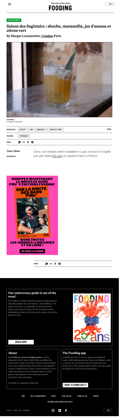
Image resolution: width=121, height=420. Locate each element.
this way (57, 156)
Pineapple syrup (55, 129)
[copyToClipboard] (23, 142)
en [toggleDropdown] (111, 4)
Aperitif (23, 129)
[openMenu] (9, 4)
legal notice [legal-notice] (66, 396)
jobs (23, 396)
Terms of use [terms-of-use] (82, 396)
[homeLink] (60, 7)
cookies (96, 396)
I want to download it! (75, 385)
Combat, (47, 36)
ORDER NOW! (21, 342)
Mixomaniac (24, 136)
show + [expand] (109, 129)
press (53, 396)
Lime (31, 129)
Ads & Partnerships (38, 396)
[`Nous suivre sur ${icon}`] (53, 410)
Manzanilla (41, 129)
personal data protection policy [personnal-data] (60, 402)
